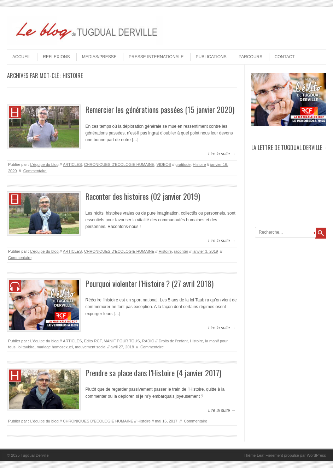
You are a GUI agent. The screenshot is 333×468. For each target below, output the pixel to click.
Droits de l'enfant (173, 341)
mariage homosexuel (55, 347)
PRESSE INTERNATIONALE (156, 56)
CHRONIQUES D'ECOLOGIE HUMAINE (119, 164)
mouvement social (90, 347)
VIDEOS (164, 164)
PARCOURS (250, 56)
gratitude (183, 164)
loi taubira (26, 347)
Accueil (21, 56)
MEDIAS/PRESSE (99, 56)
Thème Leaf (254, 455)
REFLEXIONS (56, 56)
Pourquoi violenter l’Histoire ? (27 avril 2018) (150, 283)
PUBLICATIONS (211, 56)
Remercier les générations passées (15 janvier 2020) (160, 109)
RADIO (148, 341)
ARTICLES (72, 164)
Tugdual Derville (35, 455)
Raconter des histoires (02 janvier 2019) (143, 196)
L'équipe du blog (44, 164)
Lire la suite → (221, 153)
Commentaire (35, 171)
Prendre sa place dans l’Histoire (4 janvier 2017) (153, 372)
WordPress (316, 455)
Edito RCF (93, 341)
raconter (181, 251)
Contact (285, 56)
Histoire (199, 164)
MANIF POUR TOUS (122, 341)
